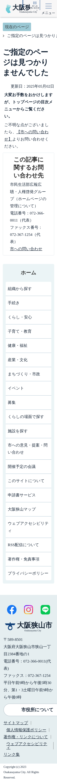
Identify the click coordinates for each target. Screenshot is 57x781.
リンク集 (12, 754)
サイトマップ (16, 723)
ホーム (28, 273)
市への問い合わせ (26, 249)
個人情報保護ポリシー (26, 730)
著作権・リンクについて (26, 737)
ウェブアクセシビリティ (26, 746)
